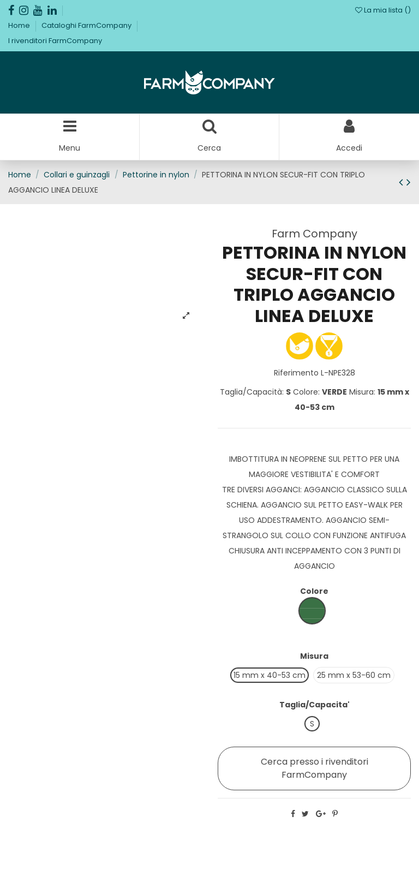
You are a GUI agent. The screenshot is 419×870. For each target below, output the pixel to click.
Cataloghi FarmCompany (87, 25)
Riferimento (296, 372)
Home (20, 25)
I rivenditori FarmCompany (55, 40)
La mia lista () (383, 10)
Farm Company (314, 233)
